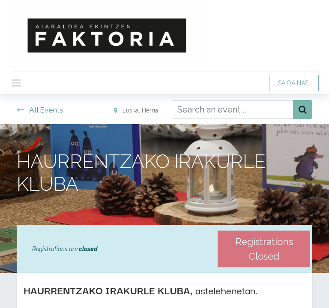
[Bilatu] (302, 109)
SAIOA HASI (294, 83)
